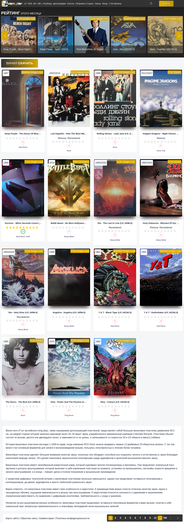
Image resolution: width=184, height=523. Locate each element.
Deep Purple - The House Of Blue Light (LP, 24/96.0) (31, 133)
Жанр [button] (105, 3)
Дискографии (60, 3)
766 (165, 518)
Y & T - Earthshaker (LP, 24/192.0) (161, 312)
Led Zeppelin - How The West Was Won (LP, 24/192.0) (78, 133)
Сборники (80, 3)
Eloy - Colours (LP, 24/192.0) (115, 402)
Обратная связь (28, 518)
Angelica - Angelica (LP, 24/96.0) (69, 312)
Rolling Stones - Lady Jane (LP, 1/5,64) (116, 133)
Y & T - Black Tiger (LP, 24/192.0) (115, 312)
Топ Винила (115, 3)
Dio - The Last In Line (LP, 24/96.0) (115, 223)
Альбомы (48, 3)
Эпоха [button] (98, 3)
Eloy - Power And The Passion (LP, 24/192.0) (73, 402)
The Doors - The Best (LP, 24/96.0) (23, 402)
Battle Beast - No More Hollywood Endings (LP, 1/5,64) (78, 223)
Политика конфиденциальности (73, 518)
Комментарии (46, 518)
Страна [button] (89, 3)
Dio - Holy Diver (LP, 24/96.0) (22, 312)
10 (37, 138)
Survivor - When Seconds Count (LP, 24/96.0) (28, 223)
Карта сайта (12, 518)
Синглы (71, 3)
